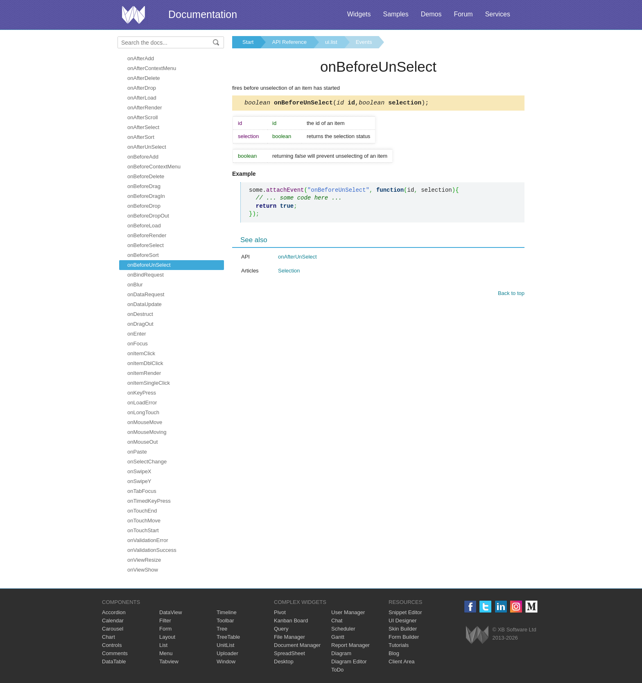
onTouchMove (143, 520)
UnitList (225, 645)
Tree (222, 629)
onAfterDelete (143, 78)
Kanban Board (291, 620)
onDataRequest (145, 294)
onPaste (137, 452)
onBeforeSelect (145, 245)
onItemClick (141, 353)
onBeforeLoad (144, 225)
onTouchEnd (142, 511)
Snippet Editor (405, 612)
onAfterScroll (142, 117)
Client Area (402, 661)
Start (247, 42)
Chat (336, 620)
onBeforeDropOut (148, 216)
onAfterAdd (140, 58)
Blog (394, 653)
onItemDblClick (145, 363)
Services (497, 14)
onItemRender (144, 373)
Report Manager (350, 645)
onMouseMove (144, 422)
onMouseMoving (146, 432)
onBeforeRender (146, 235)
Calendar (113, 620)
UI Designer (403, 620)
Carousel (112, 629)
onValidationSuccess (151, 550)
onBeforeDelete (145, 176)
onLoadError (142, 402)
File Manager (289, 637)
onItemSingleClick (148, 383)
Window (226, 661)
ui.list (331, 42)
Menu (166, 653)
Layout (167, 637)
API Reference (289, 42)
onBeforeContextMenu (154, 166)
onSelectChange (147, 461)
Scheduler (343, 629)
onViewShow (142, 570)
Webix (477, 635)
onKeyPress (141, 393)
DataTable (114, 661)
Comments (115, 653)
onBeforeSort (143, 255)
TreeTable (228, 637)
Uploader (227, 653)
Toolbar (225, 620)
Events (364, 42)
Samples (395, 14)
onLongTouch (143, 412)
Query (281, 629)
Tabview (169, 661)
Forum (463, 14)
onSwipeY (139, 481)
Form (165, 629)
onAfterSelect (143, 127)
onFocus (137, 343)
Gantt (337, 637)
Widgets (359, 14)
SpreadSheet (289, 653)
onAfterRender (144, 107)
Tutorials (399, 645)
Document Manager (297, 645)
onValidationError (147, 540)
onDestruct (140, 314)
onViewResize (144, 560)
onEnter (136, 334)
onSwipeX (139, 471)
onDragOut (140, 324)
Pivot (280, 612)
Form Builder (404, 637)
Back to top (511, 294)
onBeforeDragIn (146, 196)
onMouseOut (142, 442)
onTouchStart (143, 530)
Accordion (114, 612)
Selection (289, 272)
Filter (165, 620)
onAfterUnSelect (146, 147)
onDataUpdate (144, 304)
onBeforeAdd (142, 157)
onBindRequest (145, 275)
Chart (108, 637)
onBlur (135, 284)
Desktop (284, 661)
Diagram (341, 653)
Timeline (227, 612)
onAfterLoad (141, 98)
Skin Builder (403, 629)
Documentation (202, 14)
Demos (431, 14)
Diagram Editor (349, 661)
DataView (170, 612)
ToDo (337, 670)
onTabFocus (141, 491)
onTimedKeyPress (149, 501)
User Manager (348, 612)
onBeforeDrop (143, 206)
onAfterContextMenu (151, 68)
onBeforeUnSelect (149, 265)
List (163, 645)
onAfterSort (140, 137)
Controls (112, 645)
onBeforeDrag (143, 186)
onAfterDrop (141, 88)
